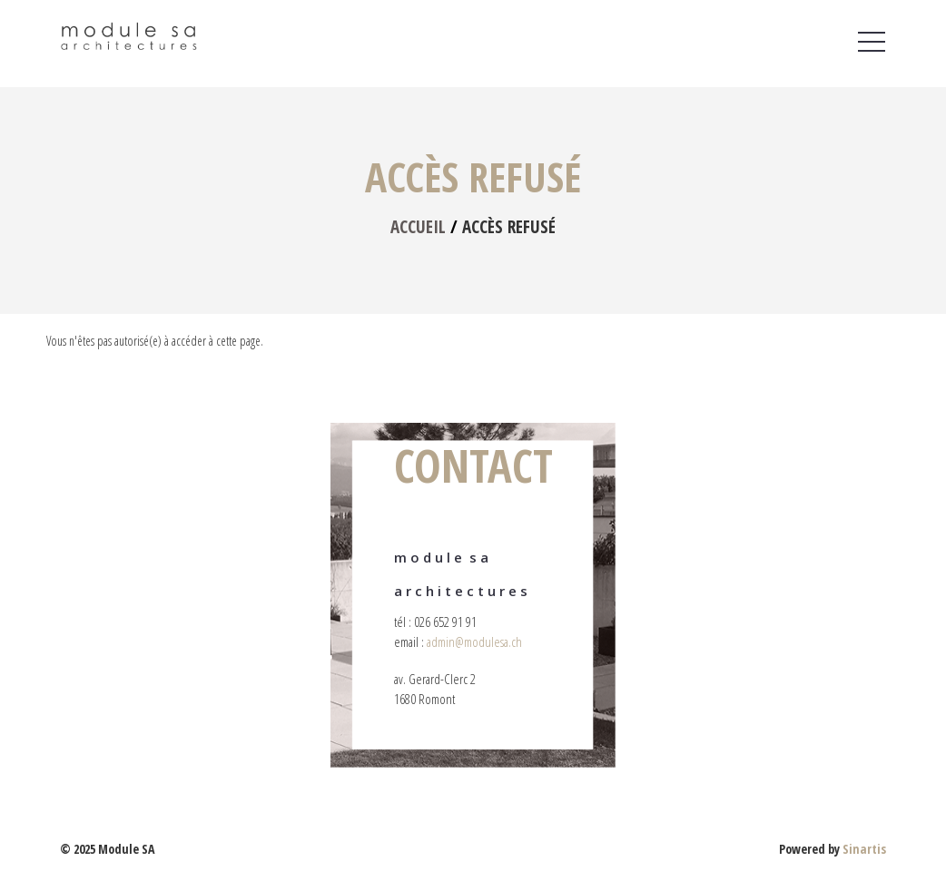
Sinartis (864, 848)
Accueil (418, 227)
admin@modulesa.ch (474, 641)
